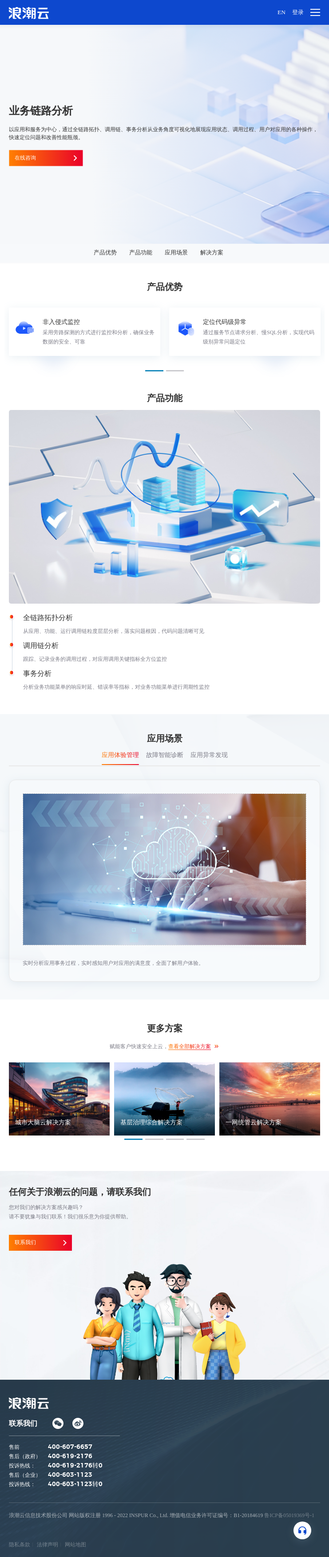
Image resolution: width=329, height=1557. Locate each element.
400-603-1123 (70, 1474)
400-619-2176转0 (75, 1465)
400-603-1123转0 (75, 1484)
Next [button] (320, 336)
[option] (84, 332)
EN (280, 12)
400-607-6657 (70, 1447)
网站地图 (75, 1544)
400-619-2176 (70, 1456)
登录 (297, 12)
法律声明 (47, 1544)
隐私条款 (19, 1544)
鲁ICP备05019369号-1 (289, 1515)
